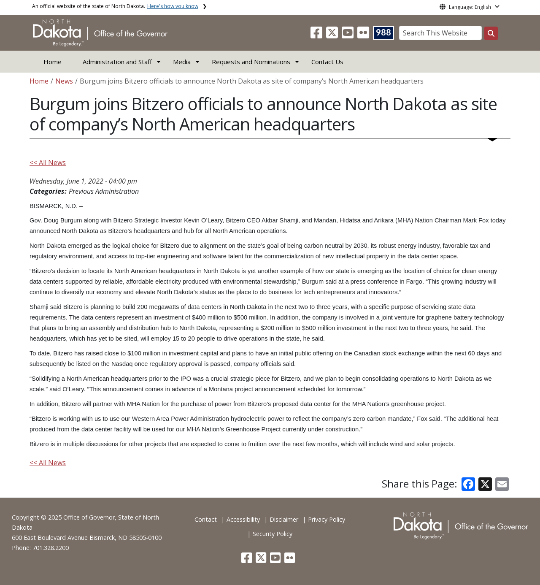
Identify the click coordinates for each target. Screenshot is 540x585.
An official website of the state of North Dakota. (115, 6)
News (64, 81)
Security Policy (272, 534)
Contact (205, 519)
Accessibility (243, 519)
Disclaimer (284, 519)
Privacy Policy (326, 519)
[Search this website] (491, 33)
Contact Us (327, 61)
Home (52, 61)
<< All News (48, 162)
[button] (317, 35)
